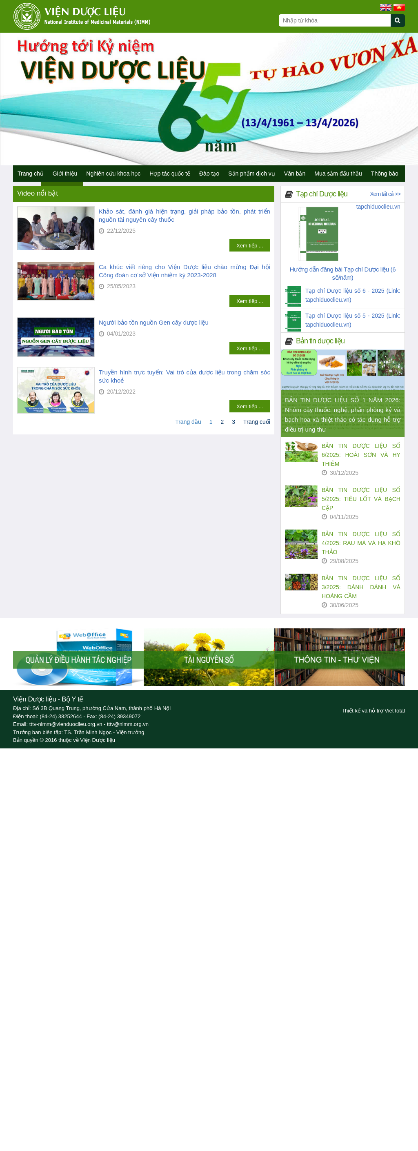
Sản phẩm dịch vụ (251, 173)
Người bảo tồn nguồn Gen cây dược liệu (154, 322)
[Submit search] (401, 25)
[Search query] (335, 20)
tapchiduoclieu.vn (378, 206)
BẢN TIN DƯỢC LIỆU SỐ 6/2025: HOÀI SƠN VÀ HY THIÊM (361, 455)
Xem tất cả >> (385, 194)
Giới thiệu (65, 173)
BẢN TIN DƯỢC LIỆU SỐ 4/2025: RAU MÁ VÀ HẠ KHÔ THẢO (361, 543)
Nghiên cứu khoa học (113, 173)
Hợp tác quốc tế (169, 173)
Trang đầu (188, 422)
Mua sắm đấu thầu (338, 173)
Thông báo (384, 173)
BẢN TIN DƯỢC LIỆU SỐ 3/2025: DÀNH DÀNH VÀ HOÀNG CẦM (361, 587)
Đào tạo (209, 173)
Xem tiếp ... (249, 246)
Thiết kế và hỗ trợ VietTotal (373, 711)
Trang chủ (31, 173)
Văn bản (294, 173)
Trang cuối (256, 422)
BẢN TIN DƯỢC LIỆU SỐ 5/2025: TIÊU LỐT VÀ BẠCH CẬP (361, 499)
